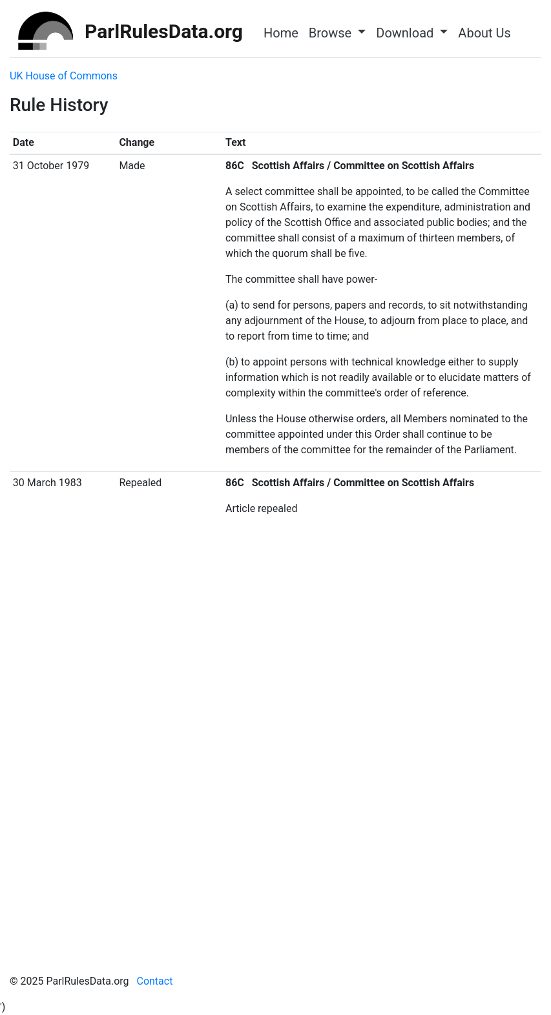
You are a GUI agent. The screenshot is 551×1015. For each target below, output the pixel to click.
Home (281, 33)
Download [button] (406, 33)
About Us (484, 33)
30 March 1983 (47, 483)
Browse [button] (332, 33)
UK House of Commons (64, 76)
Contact (154, 981)
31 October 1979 (51, 165)
